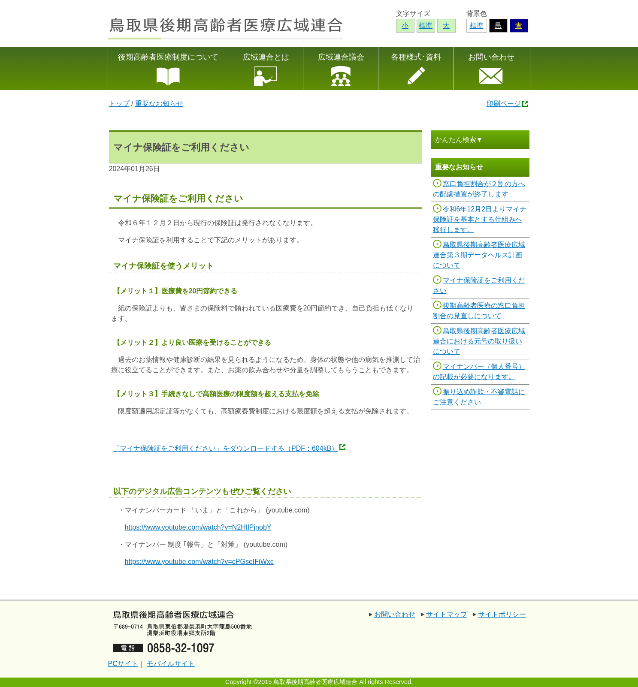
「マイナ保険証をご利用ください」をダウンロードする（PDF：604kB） (225, 448)
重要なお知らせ (159, 103)
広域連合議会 (341, 57)
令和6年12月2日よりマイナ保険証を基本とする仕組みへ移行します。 (480, 219)
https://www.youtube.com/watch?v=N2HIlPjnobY (198, 527)
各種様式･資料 (416, 57)
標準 (477, 25)
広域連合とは (266, 57)
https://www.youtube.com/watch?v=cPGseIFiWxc (199, 561)
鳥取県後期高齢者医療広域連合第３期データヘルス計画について (479, 255)
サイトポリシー (502, 614)
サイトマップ (446, 614)
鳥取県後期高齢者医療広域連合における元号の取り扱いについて (479, 341)
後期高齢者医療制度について (168, 57)
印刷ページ (504, 103)
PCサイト (123, 663)
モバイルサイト (171, 663)
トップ (119, 103)
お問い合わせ (491, 57)
